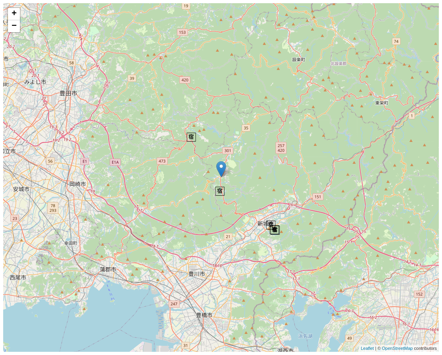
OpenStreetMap (397, 348)
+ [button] (14, 14)
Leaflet (367, 348)
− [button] (14, 26)
